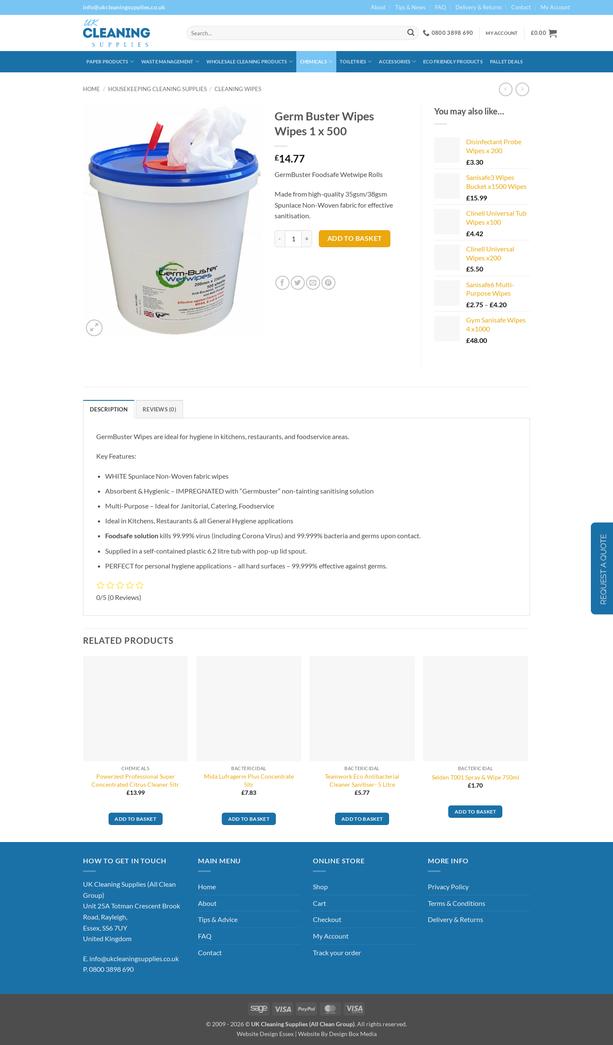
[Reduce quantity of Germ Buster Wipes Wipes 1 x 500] (280, 238)
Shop (320, 886)
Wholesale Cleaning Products (249, 61)
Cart (319, 903)
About (378, 7)
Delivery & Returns (478, 7)
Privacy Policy (448, 886)
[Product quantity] (293, 238)
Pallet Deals (506, 61)
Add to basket (354, 238)
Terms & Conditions (456, 903)
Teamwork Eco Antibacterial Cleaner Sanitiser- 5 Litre (362, 780)
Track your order (337, 952)
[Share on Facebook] (282, 283)
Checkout (327, 919)
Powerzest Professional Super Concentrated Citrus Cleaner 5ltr (135, 780)
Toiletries (356, 61)
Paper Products (110, 61)
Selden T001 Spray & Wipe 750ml (475, 777)
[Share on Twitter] (298, 283)
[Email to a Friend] (313, 283)
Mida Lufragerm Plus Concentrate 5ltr (249, 780)
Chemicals (316, 61)
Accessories (397, 61)
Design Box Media (353, 1033)
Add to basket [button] (135, 819)
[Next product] (505, 89)
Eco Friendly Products (453, 61)
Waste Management (170, 61)
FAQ (440, 7)
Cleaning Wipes (238, 89)
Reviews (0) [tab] (159, 409)
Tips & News (410, 7)
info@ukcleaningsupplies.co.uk (134, 958)
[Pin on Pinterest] (328, 283)
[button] (544, 33)
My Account (555, 7)
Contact (521, 7)
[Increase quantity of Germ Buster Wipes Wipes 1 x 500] (307, 238)
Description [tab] (109, 409)
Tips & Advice (218, 919)
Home (91, 89)
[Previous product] (522, 89)
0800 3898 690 (111, 969)
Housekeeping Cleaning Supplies (157, 89)
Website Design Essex (265, 1033)
